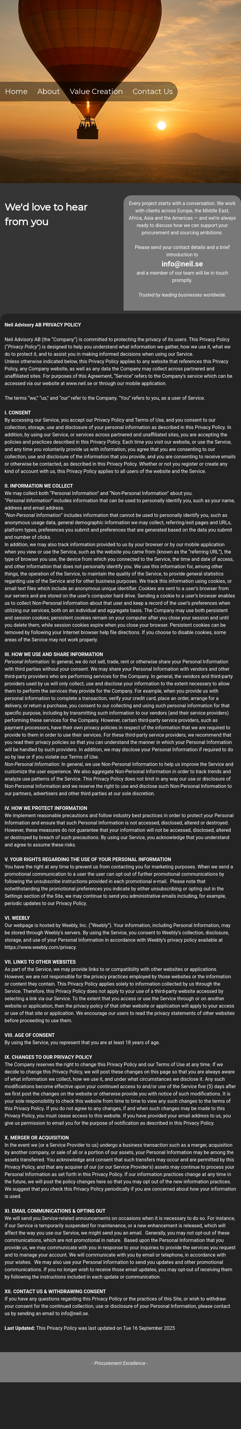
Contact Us (153, 91)
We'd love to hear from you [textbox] (46, 214)
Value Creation (96, 91)
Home (16, 91)
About (48, 91)
